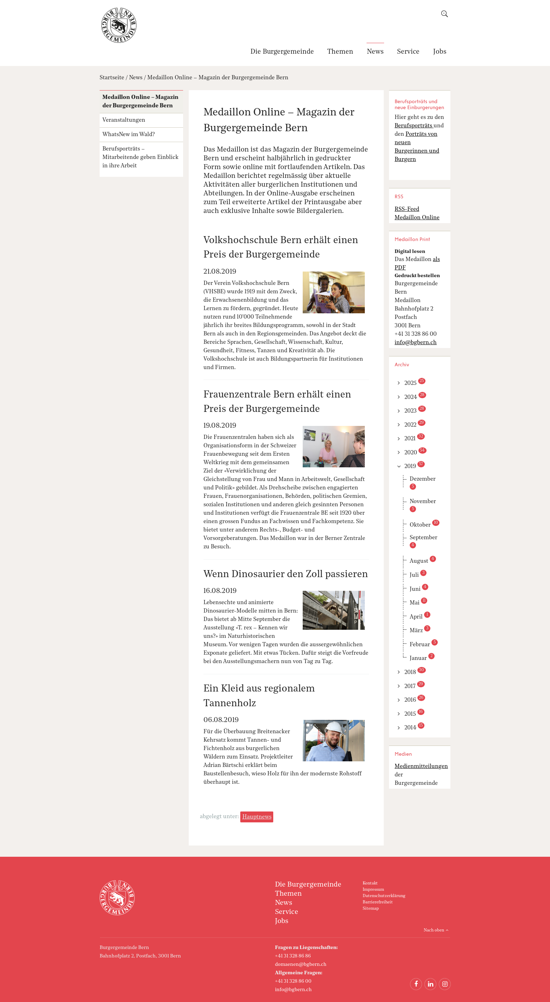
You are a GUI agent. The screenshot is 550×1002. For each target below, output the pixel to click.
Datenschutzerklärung (384, 896)
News (375, 52)
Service (408, 52)
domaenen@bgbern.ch (301, 964)
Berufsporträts (414, 126)
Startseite (112, 78)
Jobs (440, 52)
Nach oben (434, 930)
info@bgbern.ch (293, 989)
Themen (340, 52)
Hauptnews (256, 817)
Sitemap (371, 909)
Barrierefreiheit (378, 902)
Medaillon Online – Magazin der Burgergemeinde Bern (217, 78)
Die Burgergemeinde (282, 52)
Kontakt (370, 883)
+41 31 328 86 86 (293, 956)
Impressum (373, 890)
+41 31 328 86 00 (293, 981)
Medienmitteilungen (421, 766)
